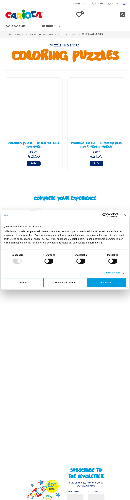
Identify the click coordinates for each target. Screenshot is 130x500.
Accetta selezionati (64, 282)
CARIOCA (48, 25)
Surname (94, 491)
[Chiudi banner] (125, 215)
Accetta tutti (106, 282)
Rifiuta (23, 282)
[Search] (106, 14)
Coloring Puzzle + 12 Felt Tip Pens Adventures (33, 145)
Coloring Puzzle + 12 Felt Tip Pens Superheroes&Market (96, 145)
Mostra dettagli (111, 272)
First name (74, 491)
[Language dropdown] (125, 4)
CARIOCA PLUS (15, 25)
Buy (33, 163)
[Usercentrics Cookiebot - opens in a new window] (104, 215)
